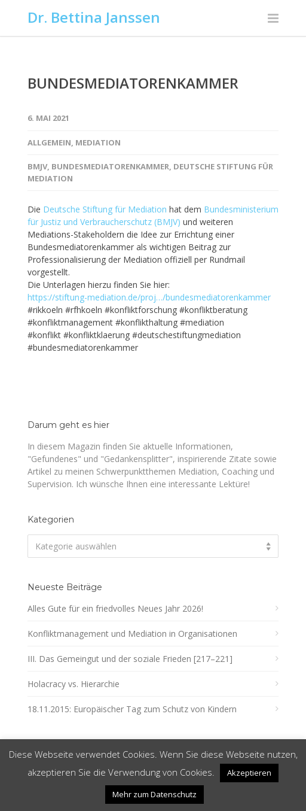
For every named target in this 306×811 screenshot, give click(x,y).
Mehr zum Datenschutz (154, 794)
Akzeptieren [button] (249, 772)
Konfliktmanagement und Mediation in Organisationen (132, 633)
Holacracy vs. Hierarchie (73, 683)
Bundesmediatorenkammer (110, 166)
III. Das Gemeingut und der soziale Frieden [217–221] (129, 658)
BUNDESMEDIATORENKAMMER (132, 83)
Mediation (98, 142)
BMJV (37, 166)
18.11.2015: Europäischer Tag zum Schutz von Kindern (132, 709)
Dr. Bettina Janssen (93, 17)
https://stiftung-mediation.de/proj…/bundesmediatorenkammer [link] (149, 297)
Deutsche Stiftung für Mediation (105, 209)
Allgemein (49, 142)
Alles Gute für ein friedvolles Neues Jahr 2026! (115, 608)
